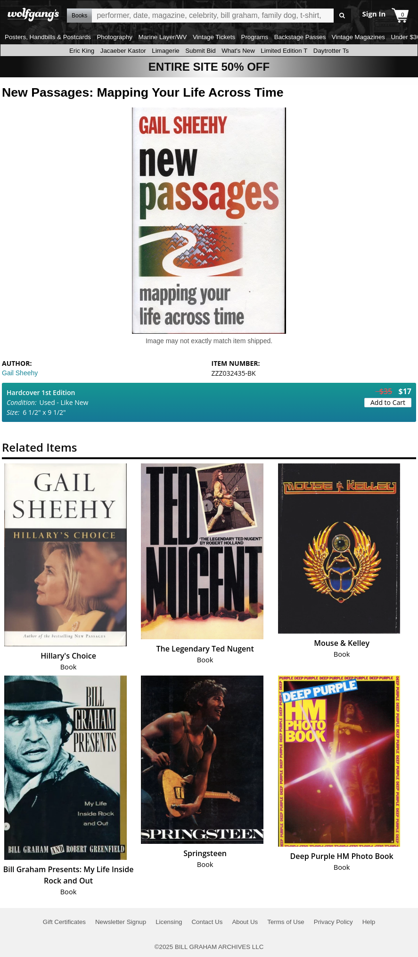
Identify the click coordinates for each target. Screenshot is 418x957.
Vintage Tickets (214, 37)
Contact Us (206, 921)
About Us (245, 921)
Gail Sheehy (20, 373)
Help (368, 921)
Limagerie (166, 50)
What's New (238, 50)
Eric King (81, 50)
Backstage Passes (300, 37)
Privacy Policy (333, 921)
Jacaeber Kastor (123, 50)
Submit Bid (200, 50)
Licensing (169, 921)
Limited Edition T (284, 50)
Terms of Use (285, 921)
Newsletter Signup (120, 921)
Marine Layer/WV (162, 37)
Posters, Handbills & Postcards (48, 37)
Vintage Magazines (358, 37)
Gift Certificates (64, 921)
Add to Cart (387, 402)
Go (342, 15)
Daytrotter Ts (331, 50)
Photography (114, 37)
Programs (255, 37)
